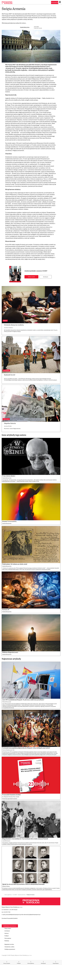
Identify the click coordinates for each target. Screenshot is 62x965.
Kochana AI (5, 609)
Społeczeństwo (22, 894)
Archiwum (45, 276)
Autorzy (7, 933)
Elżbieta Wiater (6, 886)
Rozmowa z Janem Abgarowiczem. (12, 428)
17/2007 (44, 271)
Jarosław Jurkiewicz (8, 327)
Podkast (7, 935)
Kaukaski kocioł (9, 375)
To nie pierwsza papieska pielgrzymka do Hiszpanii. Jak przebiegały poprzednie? (26, 748)
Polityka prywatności (10, 949)
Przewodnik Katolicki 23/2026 (11, 794)
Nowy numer (8, 928)
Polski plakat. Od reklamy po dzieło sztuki (14, 564)
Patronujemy (8, 938)
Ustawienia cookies (9, 946)
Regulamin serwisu (9, 944)
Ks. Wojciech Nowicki (7, 796)
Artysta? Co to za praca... (9, 521)
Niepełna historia (10, 423)
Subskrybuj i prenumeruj (9, 926)
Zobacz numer (31, 276)
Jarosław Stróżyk (7, 426)
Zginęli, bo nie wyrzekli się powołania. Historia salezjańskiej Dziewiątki (23, 884)
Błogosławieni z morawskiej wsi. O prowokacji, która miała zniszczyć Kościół (25, 839)
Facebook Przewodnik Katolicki (10, 918)
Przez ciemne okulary (8, 476)
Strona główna (8, 894)
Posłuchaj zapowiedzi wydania (9, 798)
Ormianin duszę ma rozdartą (14, 325)
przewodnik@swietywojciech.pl (13, 914)
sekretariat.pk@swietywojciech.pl (31, 914)
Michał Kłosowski (6, 701)
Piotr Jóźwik (16, 796)
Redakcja (7, 940)
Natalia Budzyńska (24, 27)
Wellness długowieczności (10, 652)
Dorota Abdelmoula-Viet (8, 750)
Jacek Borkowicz (6, 840)
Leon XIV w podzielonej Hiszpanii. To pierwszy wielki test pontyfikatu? (23, 700)
